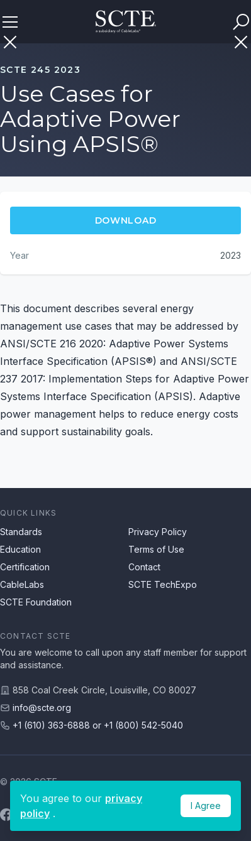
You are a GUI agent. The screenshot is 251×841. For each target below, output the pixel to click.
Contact (144, 567)
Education (20, 549)
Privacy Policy (157, 531)
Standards (21, 531)
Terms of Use (156, 549)
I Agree (206, 805)
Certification (25, 567)
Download (126, 220)
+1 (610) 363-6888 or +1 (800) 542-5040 (98, 725)
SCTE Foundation (36, 602)
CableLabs (22, 584)
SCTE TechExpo (162, 584)
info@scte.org (42, 707)
